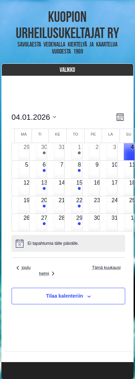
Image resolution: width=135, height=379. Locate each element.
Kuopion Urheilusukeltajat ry (67, 24)
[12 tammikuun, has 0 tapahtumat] (26, 187)
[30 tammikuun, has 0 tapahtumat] (97, 222)
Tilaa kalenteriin (64, 296)
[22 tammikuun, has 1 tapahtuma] (79, 204)
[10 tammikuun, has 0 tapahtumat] (114, 169)
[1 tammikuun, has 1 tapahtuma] (79, 151)
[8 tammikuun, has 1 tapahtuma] (79, 169)
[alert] (69, 243)
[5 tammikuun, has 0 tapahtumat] (26, 169)
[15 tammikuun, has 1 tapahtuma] (79, 187)
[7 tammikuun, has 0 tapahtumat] (61, 169)
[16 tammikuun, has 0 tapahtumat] (97, 187)
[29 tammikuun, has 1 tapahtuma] (79, 222)
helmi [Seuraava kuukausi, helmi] (46, 273)
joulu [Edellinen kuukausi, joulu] (23, 267)
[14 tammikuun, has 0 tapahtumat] (61, 187)
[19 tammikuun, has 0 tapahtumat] (26, 204)
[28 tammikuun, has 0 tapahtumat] (61, 222)
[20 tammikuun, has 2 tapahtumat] (44, 204)
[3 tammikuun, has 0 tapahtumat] (114, 151)
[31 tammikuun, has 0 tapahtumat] (114, 222)
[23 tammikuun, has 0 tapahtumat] (97, 204)
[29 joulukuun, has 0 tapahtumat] (26, 151)
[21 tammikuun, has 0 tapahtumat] (61, 204)
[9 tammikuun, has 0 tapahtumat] (97, 169)
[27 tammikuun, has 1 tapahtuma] (44, 222)
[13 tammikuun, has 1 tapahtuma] (44, 187)
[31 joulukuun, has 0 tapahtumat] (61, 151)
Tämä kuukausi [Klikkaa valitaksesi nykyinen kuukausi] (106, 267)
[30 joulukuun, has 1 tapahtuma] (44, 151)
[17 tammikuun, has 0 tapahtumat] (114, 187)
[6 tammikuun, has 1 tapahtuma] (44, 169)
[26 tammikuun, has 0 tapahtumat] (26, 222)
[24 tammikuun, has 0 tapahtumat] (114, 204)
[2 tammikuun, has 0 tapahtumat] (97, 151)
